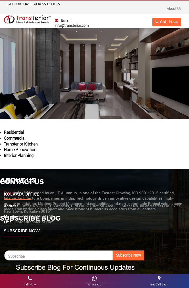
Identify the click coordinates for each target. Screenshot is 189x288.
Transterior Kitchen (21, 144)
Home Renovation (20, 149)
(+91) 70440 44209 (36, 216)
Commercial (15, 138)
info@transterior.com (72, 25)
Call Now (166, 22)
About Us (174, 8)
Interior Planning (19, 155)
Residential (14, 132)
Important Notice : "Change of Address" (51, 9)
